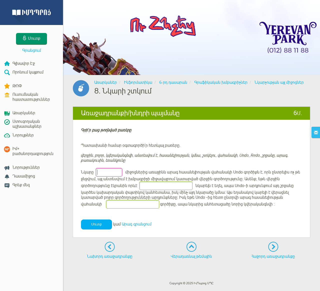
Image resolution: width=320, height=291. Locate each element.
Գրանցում (31, 50)
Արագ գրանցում (137, 224)
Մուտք (96, 224)
